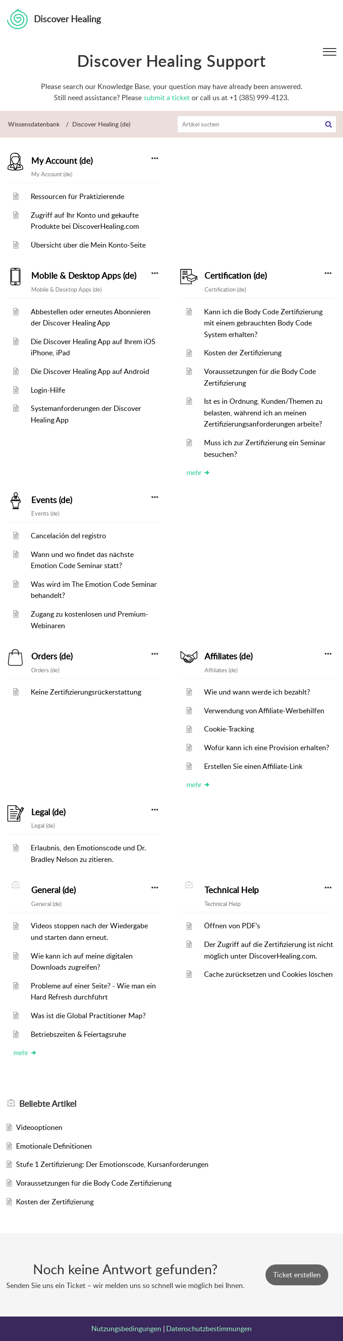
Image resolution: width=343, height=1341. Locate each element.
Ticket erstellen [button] (297, 1275)
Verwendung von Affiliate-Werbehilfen (264, 710)
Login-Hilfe (48, 390)
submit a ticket (166, 97)
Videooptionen (39, 1127)
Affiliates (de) (228, 656)
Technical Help (231, 890)
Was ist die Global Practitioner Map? (88, 1015)
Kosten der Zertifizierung (243, 353)
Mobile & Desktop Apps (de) (83, 275)
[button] (328, 124)
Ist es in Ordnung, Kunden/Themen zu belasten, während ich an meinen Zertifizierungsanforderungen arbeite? (263, 412)
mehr (198, 472)
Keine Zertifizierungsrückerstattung (86, 692)
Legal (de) (48, 812)
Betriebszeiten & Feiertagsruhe (78, 1034)
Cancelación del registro (68, 535)
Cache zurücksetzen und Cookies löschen (268, 974)
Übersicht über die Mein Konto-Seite (88, 245)
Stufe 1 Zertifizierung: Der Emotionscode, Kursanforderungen (112, 1164)
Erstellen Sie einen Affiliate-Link (253, 766)
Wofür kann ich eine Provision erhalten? (266, 747)
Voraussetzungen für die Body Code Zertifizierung (94, 1183)
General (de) (53, 890)
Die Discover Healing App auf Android (90, 371)
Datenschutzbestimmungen (209, 1328)
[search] (257, 124)
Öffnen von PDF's (232, 926)
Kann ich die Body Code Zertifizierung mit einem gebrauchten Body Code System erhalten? (263, 323)
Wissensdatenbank (34, 124)
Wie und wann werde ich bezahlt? (257, 692)
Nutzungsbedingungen (126, 1328)
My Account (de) (62, 161)
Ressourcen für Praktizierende (77, 196)
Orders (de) (52, 656)
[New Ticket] (296, 1275)
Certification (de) (235, 275)
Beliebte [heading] (47, 1103)
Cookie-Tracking (229, 729)
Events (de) (51, 500)
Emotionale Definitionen (54, 1146)
